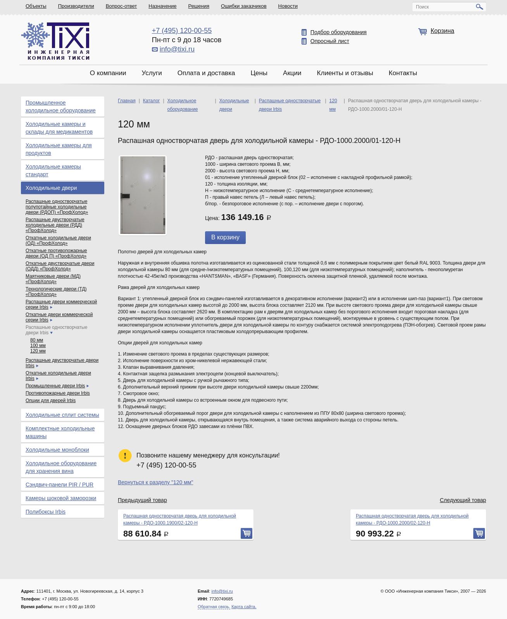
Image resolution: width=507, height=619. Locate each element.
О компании (108, 73)
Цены (258, 73)
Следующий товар (463, 500)
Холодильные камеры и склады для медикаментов (59, 128)
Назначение (162, 6)
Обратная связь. (214, 606)
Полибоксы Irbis (46, 512)
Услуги (151, 73)
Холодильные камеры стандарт (53, 170)
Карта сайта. (243, 606)
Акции (292, 73)
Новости (288, 6)
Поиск (422, 7)
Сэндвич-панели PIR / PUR (59, 484)
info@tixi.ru (177, 49)
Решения (198, 6)
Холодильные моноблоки (57, 450)
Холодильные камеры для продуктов (59, 149)
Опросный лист (329, 41)
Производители (76, 6)
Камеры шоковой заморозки (61, 498)
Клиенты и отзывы (345, 73)
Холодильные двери (51, 188)
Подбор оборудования (338, 32)
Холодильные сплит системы (62, 415)
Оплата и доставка (206, 73)
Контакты (403, 73)
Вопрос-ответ (121, 6)
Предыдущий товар (142, 500)
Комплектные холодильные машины (60, 432)
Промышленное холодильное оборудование (61, 106)
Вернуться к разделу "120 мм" (155, 482)
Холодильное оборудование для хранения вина (61, 467)
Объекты (36, 6)
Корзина (442, 31)
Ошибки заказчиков (244, 6)
